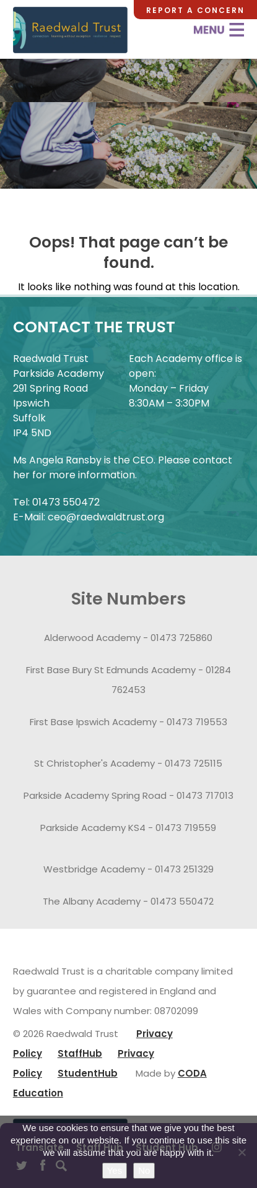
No (144, 1170)
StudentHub (88, 1073)
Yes (114, 1170)
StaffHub (80, 1053)
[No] (241, 1152)
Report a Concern (195, 10)
